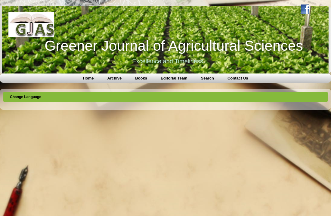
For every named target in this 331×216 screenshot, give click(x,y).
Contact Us (237, 78)
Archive (114, 78)
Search (207, 78)
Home (88, 78)
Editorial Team (174, 78)
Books (141, 78)
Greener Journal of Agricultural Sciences (174, 46)
